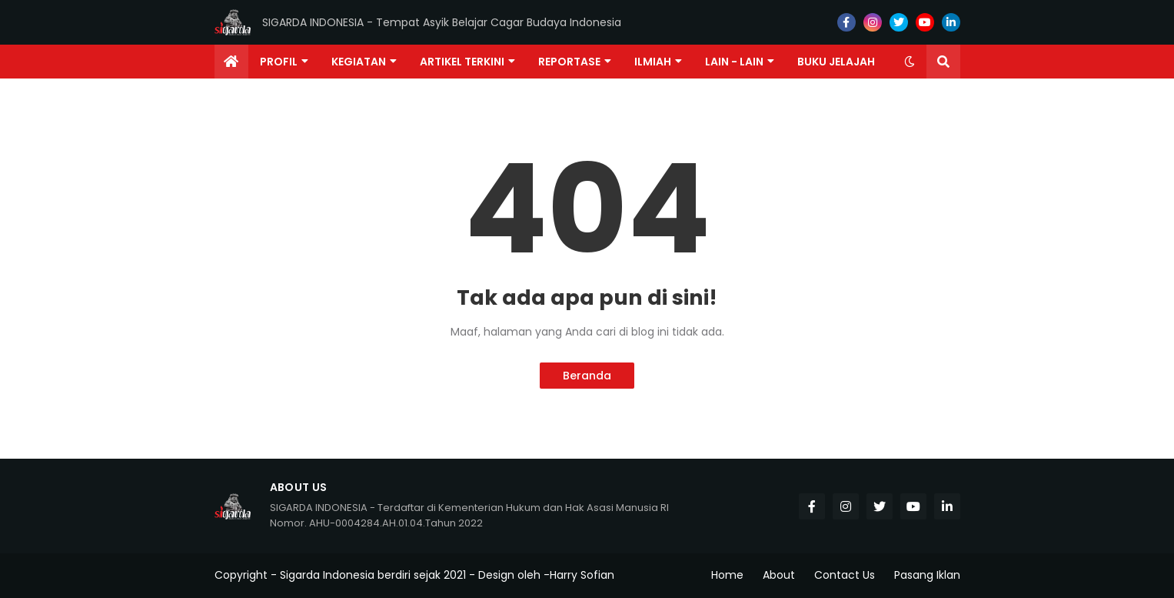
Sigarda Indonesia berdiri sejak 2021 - (377, 575)
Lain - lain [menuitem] (734, 61)
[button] (909, 62)
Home (727, 575)
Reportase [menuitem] (569, 61)
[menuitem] (231, 62)
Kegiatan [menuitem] (358, 61)
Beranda (587, 375)
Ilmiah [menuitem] (652, 61)
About (779, 575)
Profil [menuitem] (279, 61)
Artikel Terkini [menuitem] (462, 61)
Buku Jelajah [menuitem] (836, 61)
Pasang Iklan (927, 575)
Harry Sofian (582, 575)
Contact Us (844, 575)
